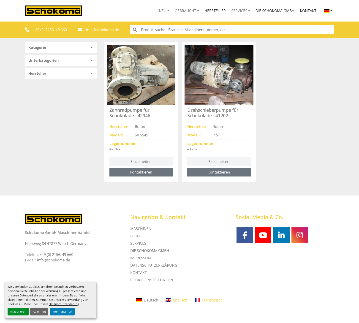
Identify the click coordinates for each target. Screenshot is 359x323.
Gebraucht (185, 10)
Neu (162, 10)
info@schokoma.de (102, 29)
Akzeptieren (18, 311)
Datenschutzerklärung (64, 304)
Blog (135, 236)
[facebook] (245, 235)
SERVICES (138, 243)
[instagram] (299, 235)
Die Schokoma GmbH (275, 10)
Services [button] (239, 10)
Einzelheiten (141, 161)
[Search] (232, 29)
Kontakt (308, 10)
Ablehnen (39, 311)
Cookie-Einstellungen (151, 279)
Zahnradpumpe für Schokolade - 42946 (129, 113)
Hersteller (215, 10)
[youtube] (263, 235)
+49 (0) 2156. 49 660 (50, 29)
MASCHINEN (140, 228)
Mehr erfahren (62, 311)
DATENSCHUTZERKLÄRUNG (153, 265)
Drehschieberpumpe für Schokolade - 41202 (212, 113)
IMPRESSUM (140, 258)
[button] (164, 11)
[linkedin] (281, 235)
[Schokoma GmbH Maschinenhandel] (53, 218)
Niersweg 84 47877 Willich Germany (55, 243)
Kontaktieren (141, 172)
